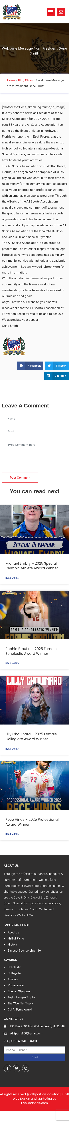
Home (11, 80)
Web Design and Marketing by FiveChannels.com (34, 1100)
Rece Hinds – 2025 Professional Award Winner (32, 822)
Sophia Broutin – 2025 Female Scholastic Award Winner (31, 651)
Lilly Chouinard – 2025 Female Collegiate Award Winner (31, 737)
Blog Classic (26, 80)
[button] (51, 12)
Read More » (12, 578)
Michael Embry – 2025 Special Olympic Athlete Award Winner (31, 566)
